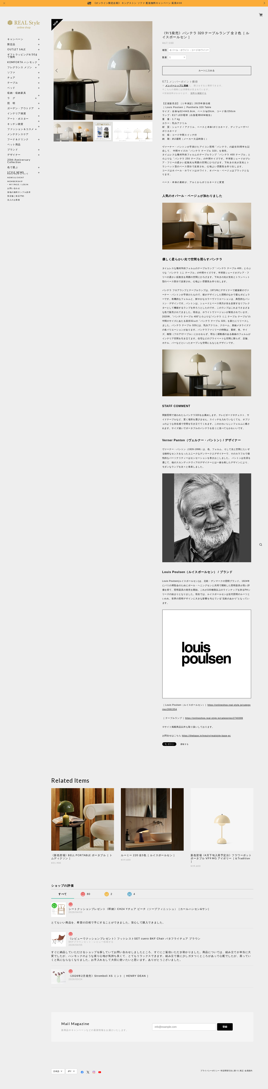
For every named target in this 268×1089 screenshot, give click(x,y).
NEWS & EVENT (15, 177)
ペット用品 (14, 140)
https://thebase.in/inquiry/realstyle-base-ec (206, 735)
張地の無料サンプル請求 (19, 192)
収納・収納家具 (23, 89)
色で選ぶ (12, 163)
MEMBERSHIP (15, 181)
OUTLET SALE (16, 45)
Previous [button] (57, 70)
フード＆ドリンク (18, 135)
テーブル (12, 78)
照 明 (11, 99)
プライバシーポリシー (210, 1071)
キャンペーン (15, 35)
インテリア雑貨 (23, 109)
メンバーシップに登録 (176, 85)
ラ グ (11, 94)
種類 (164, 50)
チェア (12, 73)
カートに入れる (206, 70)
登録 (224, 1026)
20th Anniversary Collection (19, 156)
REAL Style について (18, 174)
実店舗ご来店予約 (15, 196)
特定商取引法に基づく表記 (232, 1071)
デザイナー (14, 150)
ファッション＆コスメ (20, 125)
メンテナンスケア (18, 130)
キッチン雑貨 (23, 120)
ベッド (11, 83)
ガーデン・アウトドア (20, 104)
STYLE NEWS (15, 168)
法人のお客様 (13, 200)
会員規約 (248, 1071)
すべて (62, 894)
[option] (103, 70)
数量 (164, 57)
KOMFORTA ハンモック (22, 58)
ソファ (18, 68)
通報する (184, 744)
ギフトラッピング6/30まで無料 (22, 51)
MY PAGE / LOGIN (19, 184)
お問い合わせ (13, 188)
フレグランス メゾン (19, 63)
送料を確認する (198, 93)
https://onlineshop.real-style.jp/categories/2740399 (214, 718)
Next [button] (148, 70)
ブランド (12, 145)
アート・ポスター (23, 114)
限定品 (11, 40)
